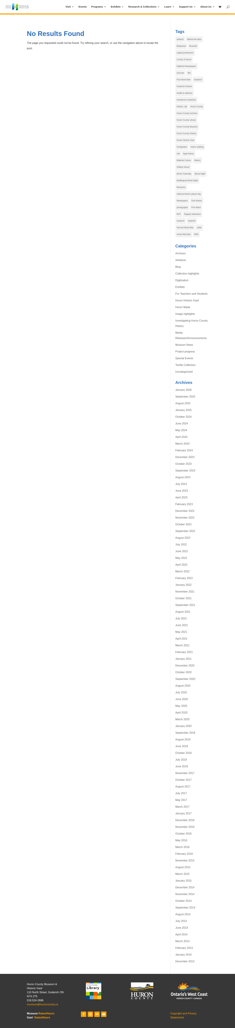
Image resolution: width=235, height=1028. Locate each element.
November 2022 (185, 517)
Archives (180, 253)
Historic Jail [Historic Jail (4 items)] (182, 106)
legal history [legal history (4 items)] (188, 153)
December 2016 (185, 820)
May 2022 (181, 558)
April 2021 (181, 638)
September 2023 (185, 470)
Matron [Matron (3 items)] (197, 160)
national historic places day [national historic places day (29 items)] (189, 194)
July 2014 (181, 921)
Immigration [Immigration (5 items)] (182, 147)
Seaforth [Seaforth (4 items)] (192, 221)
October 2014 (183, 900)
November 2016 (185, 826)
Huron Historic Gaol (187, 300)
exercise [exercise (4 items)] (180, 73)
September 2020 (185, 679)
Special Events (184, 358)
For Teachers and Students (191, 293)
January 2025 (183, 410)
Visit (68, 7)
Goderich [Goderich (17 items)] (198, 79)
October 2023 (183, 463)
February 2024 (184, 450)
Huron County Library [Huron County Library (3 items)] (186, 120)
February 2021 (184, 652)
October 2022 (183, 524)
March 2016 (182, 847)
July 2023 (181, 484)
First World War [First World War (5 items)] (184, 79)
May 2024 (181, 430)
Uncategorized (184, 371)
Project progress (185, 351)
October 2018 (183, 753)
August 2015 (183, 867)
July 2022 (181, 544)
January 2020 (183, 726)
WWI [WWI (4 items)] (196, 234)
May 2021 (181, 631)
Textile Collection (185, 365)
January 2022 (183, 584)
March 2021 (182, 645)
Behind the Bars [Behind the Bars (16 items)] (194, 39)
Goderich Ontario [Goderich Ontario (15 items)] (184, 86)
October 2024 (183, 416)
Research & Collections (142, 7)
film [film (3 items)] (189, 73)
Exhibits (116, 7)
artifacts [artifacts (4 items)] (180, 39)
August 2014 (183, 914)
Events (83, 7)
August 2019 (183, 739)
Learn (167, 7)
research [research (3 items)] (181, 221)
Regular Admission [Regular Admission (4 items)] (192, 214)
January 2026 (183, 389)
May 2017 (181, 800)
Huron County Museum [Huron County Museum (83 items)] (187, 127)
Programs (97, 7)
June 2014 (181, 927)
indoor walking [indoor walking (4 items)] (197, 147)
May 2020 (181, 705)
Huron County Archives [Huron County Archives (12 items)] (187, 113)
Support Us (186, 7)
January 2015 (183, 880)
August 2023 (183, 477)
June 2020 (181, 699)
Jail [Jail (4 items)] (178, 153)
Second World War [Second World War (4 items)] (185, 227)
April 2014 (181, 934)
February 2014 (184, 947)
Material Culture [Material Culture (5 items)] (184, 160)
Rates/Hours (46, 1013)
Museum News (184, 344)
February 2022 (184, 578)
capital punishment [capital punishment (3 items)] (185, 53)
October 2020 (183, 672)
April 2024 (181, 437)
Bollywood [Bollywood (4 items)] (181, 46)
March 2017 (182, 806)
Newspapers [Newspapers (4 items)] (182, 201)
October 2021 (183, 598)
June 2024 (181, 423)
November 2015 (185, 860)
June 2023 (181, 490)
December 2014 (185, 887)
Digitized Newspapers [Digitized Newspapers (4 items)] (186, 66)
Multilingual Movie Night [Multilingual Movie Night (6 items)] (187, 180)
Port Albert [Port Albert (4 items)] (196, 207)
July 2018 (181, 759)
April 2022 (181, 564)
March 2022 (182, 571)
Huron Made (182, 307)
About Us (205, 7)
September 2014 (185, 907)
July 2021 (181, 618)
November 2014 (185, 894)
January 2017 (183, 813)
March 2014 (182, 941)
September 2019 (185, 732)
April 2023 (181, 497)
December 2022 (185, 510)
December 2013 (185, 961)
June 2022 (181, 551)
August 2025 (183, 403)
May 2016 (181, 840)
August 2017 (183, 786)
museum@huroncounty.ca (42, 1004)
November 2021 (185, 591)
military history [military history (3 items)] (183, 167)
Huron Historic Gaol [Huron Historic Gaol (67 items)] (185, 140)
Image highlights (185, 313)
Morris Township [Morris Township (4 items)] (184, 174)
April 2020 (181, 712)
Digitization (182, 280)
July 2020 (181, 692)
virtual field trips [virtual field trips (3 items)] (184, 234)
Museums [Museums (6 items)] (181, 187)
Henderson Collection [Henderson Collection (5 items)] (186, 100)
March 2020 (182, 719)
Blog (178, 266)
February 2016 (184, 853)
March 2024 (182, 443)
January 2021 (183, 658)
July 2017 (181, 793)
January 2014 (183, 954)
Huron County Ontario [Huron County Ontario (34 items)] (186, 133)
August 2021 (183, 611)
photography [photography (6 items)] (182, 207)
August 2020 (183, 685)
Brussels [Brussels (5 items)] (193, 46)
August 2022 (183, 537)
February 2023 (184, 504)
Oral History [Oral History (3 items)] (196, 201)
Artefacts (180, 260)
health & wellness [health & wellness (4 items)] (184, 93)
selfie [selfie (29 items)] (199, 227)
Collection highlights (187, 273)
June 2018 (181, 766)
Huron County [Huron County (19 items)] (196, 106)
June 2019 (181, 746)
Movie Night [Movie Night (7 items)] (200, 174)
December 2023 (185, 457)
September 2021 (185, 605)
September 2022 (185, 531)
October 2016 (183, 833)
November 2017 (185, 773)
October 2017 (183, 779)
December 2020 (185, 665)
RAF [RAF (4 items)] (179, 214)
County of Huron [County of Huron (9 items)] (184, 59)
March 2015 (182, 874)
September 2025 (185, 396)
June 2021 (181, 625)
